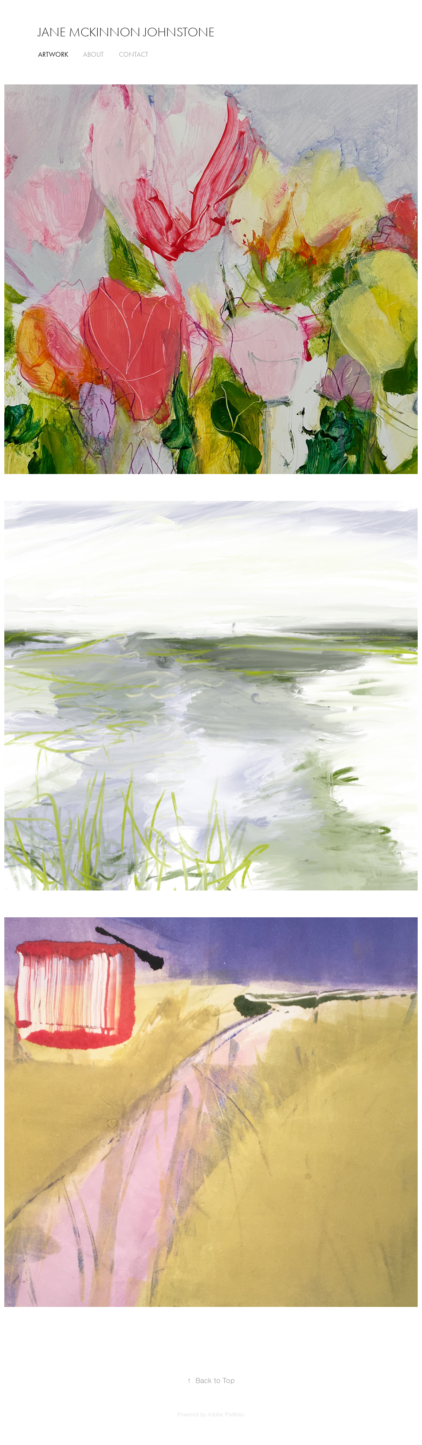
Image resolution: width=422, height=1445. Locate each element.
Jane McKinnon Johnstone (126, 32)
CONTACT (133, 54)
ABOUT (93, 54)
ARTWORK (53, 54)
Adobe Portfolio (226, 1415)
